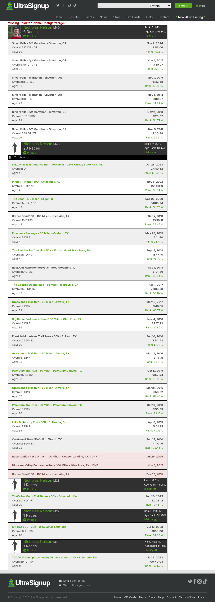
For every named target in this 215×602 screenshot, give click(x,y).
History (151, 35)
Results (74, 17)
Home (58, 17)
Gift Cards (133, 17)
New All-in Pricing (190, 17)
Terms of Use (187, 597)
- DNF (54, 456)
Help (149, 17)
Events (89, 17)
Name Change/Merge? (49, 23)
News (103, 17)
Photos (29, 36)
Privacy (202, 597)
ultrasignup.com (81, 585)
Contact (163, 17)
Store (117, 17)
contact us (78, 580)
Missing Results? (20, 23)
